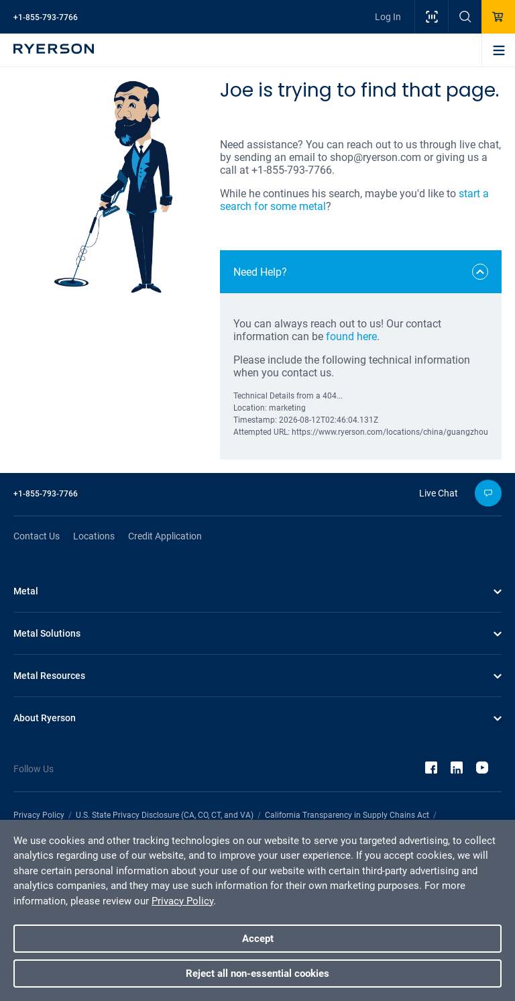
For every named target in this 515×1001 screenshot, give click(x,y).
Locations (94, 536)
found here (351, 336)
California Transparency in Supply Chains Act (347, 815)
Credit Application (165, 536)
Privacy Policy (38, 815)
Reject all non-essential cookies (257, 973)
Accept (258, 939)
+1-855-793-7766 (45, 17)
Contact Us (36, 536)
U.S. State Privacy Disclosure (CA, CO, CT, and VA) (164, 815)
